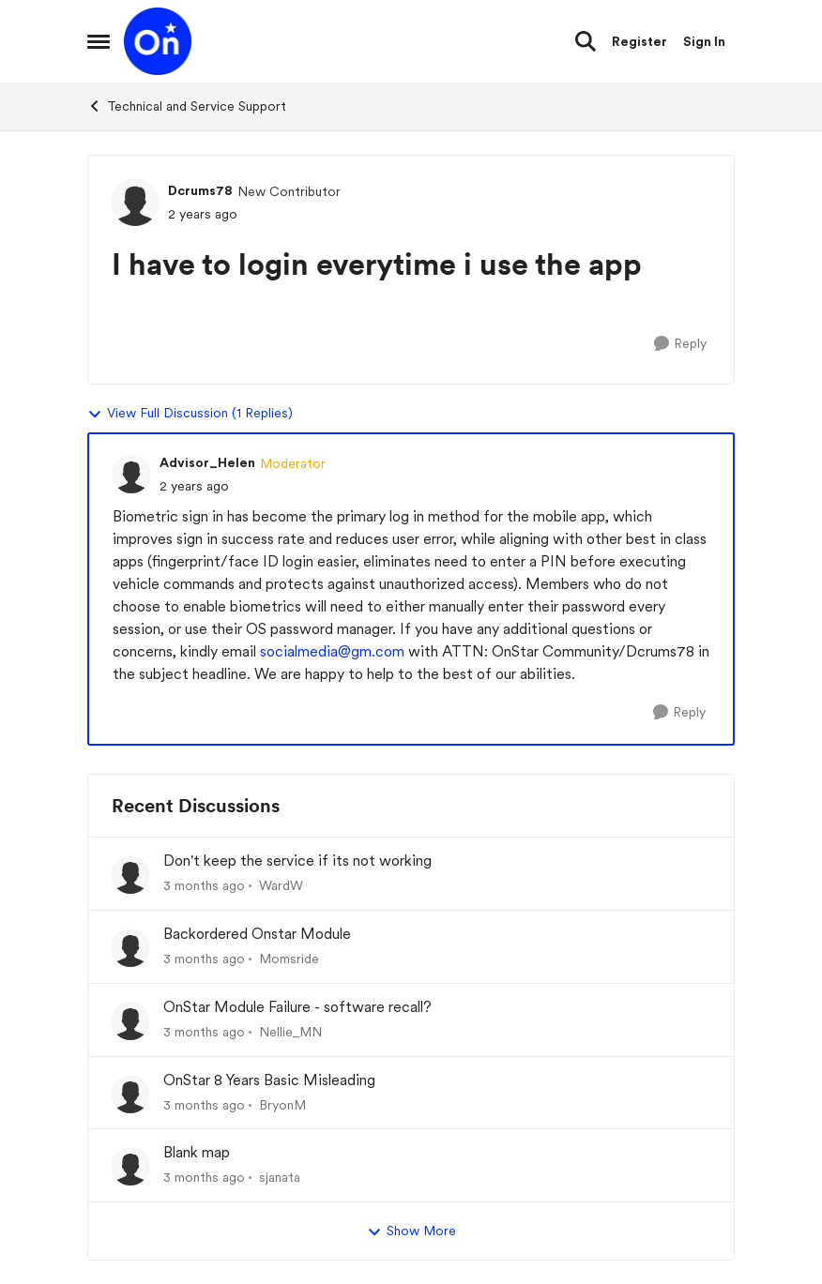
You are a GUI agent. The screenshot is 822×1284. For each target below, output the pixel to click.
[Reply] (680, 343)
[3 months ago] (204, 886)
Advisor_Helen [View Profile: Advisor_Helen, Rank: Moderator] (207, 462)
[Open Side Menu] (98, 41)
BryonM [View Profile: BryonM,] (282, 1103)
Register (639, 41)
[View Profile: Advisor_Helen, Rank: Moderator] (131, 474)
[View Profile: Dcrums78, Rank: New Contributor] (135, 202)
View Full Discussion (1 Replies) (190, 413)
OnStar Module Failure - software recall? (297, 1007)
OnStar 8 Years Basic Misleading (269, 1080)
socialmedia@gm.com (332, 651)
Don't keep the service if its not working (297, 860)
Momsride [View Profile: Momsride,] (289, 958)
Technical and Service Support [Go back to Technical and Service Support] (186, 105)
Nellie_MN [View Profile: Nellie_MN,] (290, 1031)
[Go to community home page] (157, 41)
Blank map (196, 1152)
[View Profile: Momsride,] (130, 948)
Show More (411, 1231)
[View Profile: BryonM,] (130, 1094)
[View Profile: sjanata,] (130, 1167)
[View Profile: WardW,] (130, 875)
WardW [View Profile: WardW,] (281, 885)
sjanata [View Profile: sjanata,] (279, 1177)
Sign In (704, 41)
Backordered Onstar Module (257, 934)
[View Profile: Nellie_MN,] (130, 1021)
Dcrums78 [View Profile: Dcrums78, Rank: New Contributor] (200, 190)
